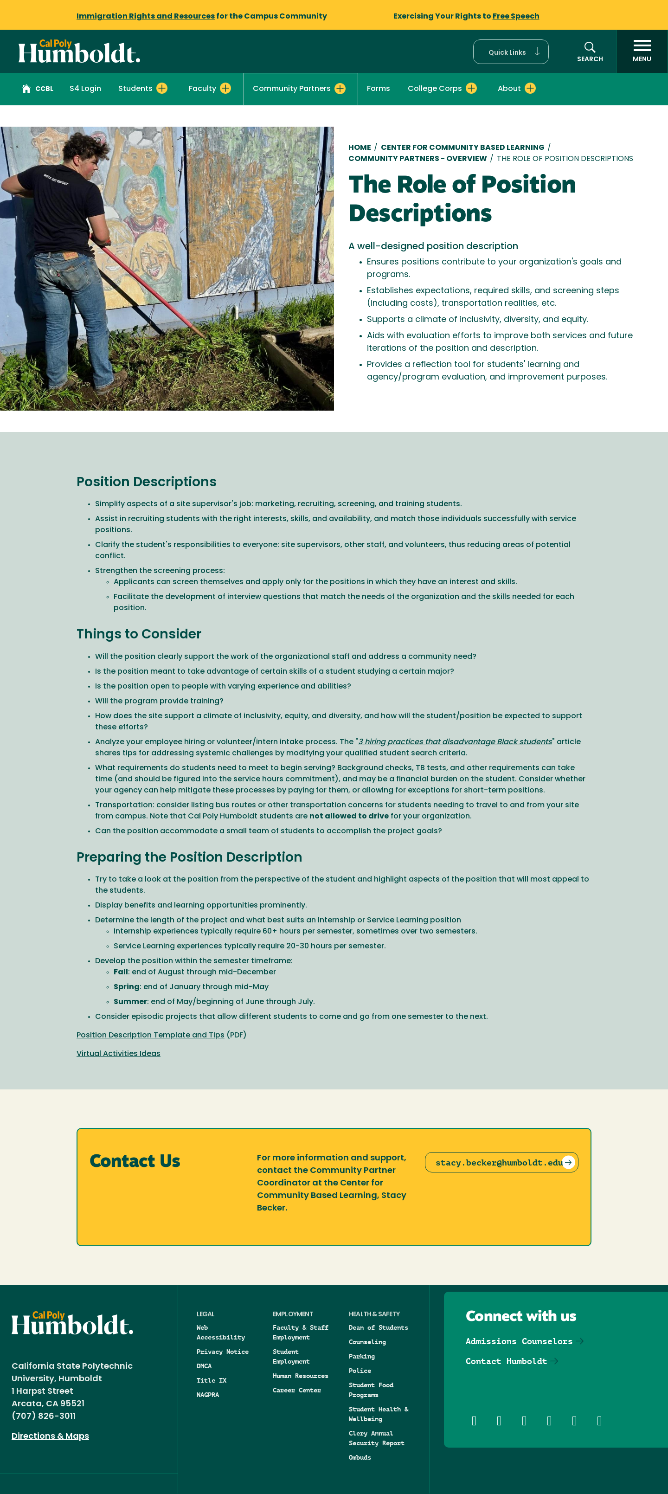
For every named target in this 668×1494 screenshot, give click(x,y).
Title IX (211, 1380)
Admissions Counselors (519, 1341)
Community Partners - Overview (417, 159)
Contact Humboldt (506, 1361)
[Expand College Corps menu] (471, 88)
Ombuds (360, 1457)
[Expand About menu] (530, 88)
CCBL (37, 90)
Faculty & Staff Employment (300, 1332)
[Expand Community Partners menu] (340, 88)
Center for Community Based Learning (463, 148)
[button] (511, 51)
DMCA (204, 1366)
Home (359, 148)
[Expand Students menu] (161, 88)
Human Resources (300, 1375)
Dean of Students (378, 1327)
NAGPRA (208, 1394)
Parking (362, 1356)
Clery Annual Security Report (377, 1438)
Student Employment (291, 1356)
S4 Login (85, 89)
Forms (378, 89)
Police (360, 1370)
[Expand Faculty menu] (225, 88)
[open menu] (642, 51)
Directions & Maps (50, 1436)
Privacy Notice (223, 1351)
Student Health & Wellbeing (378, 1414)
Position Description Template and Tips (151, 1035)
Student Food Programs (371, 1389)
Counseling (367, 1342)
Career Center (297, 1390)
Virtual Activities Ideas (119, 1054)
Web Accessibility (221, 1332)
